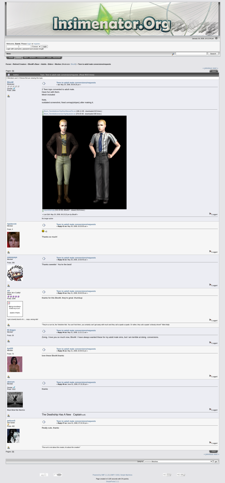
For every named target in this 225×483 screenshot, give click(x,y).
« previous (207, 68)
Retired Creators (19, 64)
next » (215, 68)
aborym (11, 382)
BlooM (73, 64)
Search (33, 57)
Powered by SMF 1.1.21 (101, 475)
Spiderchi (11, 224)
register (37, 44)
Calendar (41, 57)
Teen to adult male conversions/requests (94, 64)
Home (11, 57)
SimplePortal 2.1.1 (112, 481)
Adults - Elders (47, 64)
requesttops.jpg (48, 210)
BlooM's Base (33, 64)
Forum (18, 57)
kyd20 (10, 348)
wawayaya (12, 257)
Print (214, 71)
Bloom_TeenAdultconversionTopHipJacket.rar (58, 114)
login (29, 44)
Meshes (58, 64)
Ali (8, 290)
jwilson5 (11, 420)
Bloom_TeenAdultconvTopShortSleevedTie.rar (59, 111)
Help (26, 57)
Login (49, 57)
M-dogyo (11, 330)
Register (56, 57)
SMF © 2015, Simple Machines (121, 475)
